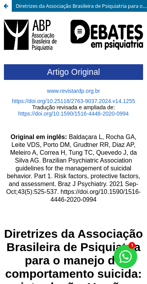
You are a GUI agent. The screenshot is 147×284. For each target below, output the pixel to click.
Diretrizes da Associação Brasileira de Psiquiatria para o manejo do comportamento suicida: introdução (81, 5)
